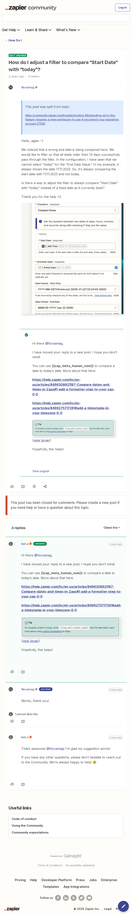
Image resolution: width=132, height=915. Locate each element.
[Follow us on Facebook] (58, 898)
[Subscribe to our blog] (74, 898)
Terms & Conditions (49, 865)
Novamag (27, 87)
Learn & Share (38, 29)
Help (33, 880)
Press (80, 880)
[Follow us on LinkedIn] (66, 898)
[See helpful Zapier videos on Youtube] (89, 898)
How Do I (15, 40)
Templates (51, 887)
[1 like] (23, 714)
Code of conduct (24, 819)
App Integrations (76, 887)
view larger (41, 440)
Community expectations (30, 832)
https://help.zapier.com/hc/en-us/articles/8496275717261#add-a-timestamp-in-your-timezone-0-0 (71, 408)
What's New (68, 29)
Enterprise (109, 880)
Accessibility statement (80, 865)
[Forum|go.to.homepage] (31, 7)
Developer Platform (57, 880)
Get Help (11, 29)
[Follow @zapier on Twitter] (81, 898)
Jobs (93, 880)
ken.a (25, 544)
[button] (122, 7)
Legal (108, 908)
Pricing (20, 880)
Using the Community (27, 825)
